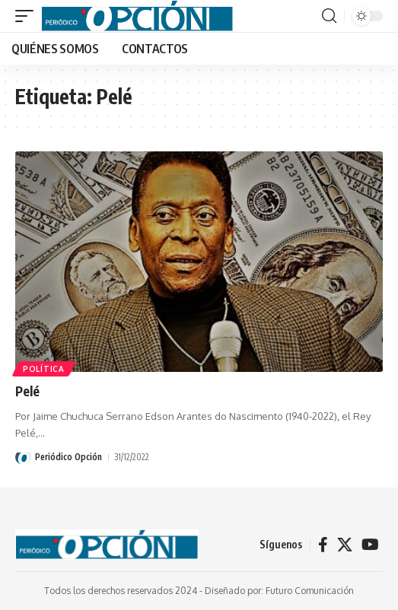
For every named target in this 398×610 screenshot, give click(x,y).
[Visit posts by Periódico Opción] (22, 457)
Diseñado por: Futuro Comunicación (279, 590)
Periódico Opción (68, 456)
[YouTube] (370, 545)
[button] (28, 16)
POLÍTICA (44, 368)
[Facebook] (323, 545)
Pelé (27, 391)
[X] (344, 545)
